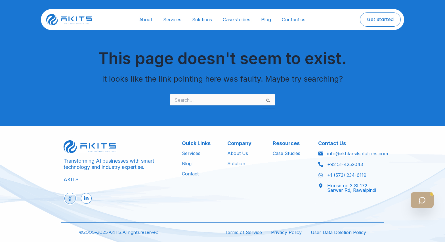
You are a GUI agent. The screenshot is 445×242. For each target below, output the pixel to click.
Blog (266, 19)
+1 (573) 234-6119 (346, 175)
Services (172, 19)
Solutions (202, 19)
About (145, 19)
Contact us (293, 19)
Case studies (236, 19)
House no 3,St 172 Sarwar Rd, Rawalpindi (351, 187)
